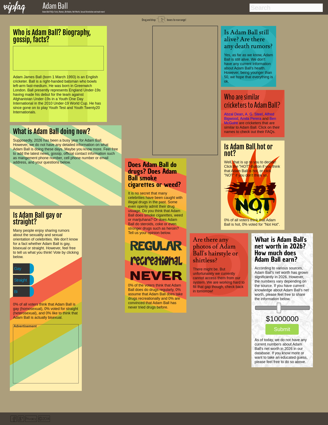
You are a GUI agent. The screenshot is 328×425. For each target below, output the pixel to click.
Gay (17, 268)
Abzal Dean (233, 114)
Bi (15, 291)
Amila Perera (250, 118)
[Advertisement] (185, 90)
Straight (20, 280)
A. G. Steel (254, 114)
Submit (282, 329)
